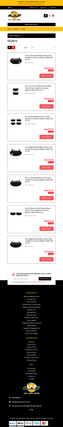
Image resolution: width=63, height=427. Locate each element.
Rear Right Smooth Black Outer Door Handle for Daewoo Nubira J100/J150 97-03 (39, 241)
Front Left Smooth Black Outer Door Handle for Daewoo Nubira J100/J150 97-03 (39, 57)
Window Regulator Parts (31, 296)
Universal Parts (31, 302)
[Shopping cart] (53, 15)
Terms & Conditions (32, 282)
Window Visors (31, 315)
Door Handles (31, 320)
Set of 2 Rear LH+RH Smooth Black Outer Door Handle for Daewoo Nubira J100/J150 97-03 (38, 210)
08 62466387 (16, 397)
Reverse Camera (31, 331)
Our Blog (31, 379)
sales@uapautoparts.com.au (21, 402)
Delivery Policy (31, 360)
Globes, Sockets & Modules (31, 307)
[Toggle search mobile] (49, 15)
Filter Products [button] (15, 36)
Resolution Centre (31, 373)
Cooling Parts (31, 299)
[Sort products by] (42, 47)
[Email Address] (25, 278)
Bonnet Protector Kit (31, 317)
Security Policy (31, 355)
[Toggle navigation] (46, 15)
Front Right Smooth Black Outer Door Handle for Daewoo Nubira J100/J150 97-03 (39, 149)
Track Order (31, 371)
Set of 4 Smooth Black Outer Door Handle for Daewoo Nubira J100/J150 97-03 (39, 118)
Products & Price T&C (31, 357)
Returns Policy (31, 352)
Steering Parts (31, 312)
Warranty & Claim (31, 349)
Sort (25, 47)
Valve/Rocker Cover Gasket (32, 304)
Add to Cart (46, 76)
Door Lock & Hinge (31, 333)
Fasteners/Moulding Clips (31, 328)
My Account (31, 368)
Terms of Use (31, 344)
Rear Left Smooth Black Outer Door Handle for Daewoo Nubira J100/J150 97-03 (39, 180)
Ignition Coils (31, 310)
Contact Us (33, 7)
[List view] (13, 47)
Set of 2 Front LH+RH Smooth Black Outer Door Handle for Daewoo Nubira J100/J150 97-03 (38, 88)
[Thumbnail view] (9, 47)
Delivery (53, 7)
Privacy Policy (42, 282)
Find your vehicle (31, 24)
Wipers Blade (31, 325)
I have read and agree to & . (29, 282)
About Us (44, 7)
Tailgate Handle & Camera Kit (31, 323)
